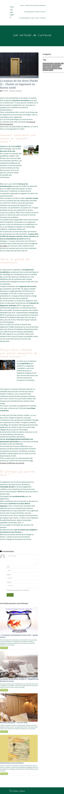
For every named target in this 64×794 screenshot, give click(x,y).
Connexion (43, 18)
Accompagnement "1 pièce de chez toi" (35, 11)
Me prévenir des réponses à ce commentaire (18, 590)
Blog (32, 18)
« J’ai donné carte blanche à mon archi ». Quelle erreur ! (19, 636)
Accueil (22, 5)
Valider (10, 595)
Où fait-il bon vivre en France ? (12, 763)
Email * (8, 567)
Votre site (9, 582)
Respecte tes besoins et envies (19, 539)
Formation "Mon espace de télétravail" (35, 5)
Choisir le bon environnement (18, 537)
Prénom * (9, 574)
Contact (37, 18)
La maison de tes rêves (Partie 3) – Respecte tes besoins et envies (19, 680)
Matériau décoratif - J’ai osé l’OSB (13, 722)
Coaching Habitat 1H (25, 18)
